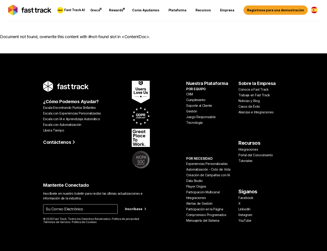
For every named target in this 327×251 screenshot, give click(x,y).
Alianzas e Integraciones (255, 112)
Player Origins (196, 186)
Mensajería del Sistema (202, 220)
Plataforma (177, 10)
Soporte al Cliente (199, 105)
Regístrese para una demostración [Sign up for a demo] (275, 10)
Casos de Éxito (249, 106)
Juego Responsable (201, 117)
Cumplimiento (196, 100)
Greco (96, 10)
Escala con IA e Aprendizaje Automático (71, 119)
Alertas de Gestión (199, 203)
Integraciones (196, 198)
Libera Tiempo (53, 130)
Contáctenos (59, 142)
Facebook (245, 198)
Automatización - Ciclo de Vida (208, 169)
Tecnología (194, 122)
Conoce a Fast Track (253, 89)
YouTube (244, 220)
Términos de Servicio (56, 222)
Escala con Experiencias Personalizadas (72, 113)
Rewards (117, 10)
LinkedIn (244, 209)
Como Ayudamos (145, 10)
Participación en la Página (204, 209)
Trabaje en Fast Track (254, 95)
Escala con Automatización (62, 125)
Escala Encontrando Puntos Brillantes (69, 107)
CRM (189, 94)
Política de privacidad (125, 219)
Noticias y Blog (249, 101)
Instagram (245, 215)
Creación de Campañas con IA (208, 175)
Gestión (191, 111)
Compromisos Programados (206, 215)
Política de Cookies (84, 222)
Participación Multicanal (203, 192)
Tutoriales (245, 161)
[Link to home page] (29, 10)
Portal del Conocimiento (255, 155)
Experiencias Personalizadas (207, 164)
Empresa (227, 10)
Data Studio (194, 181)
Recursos (203, 10)
